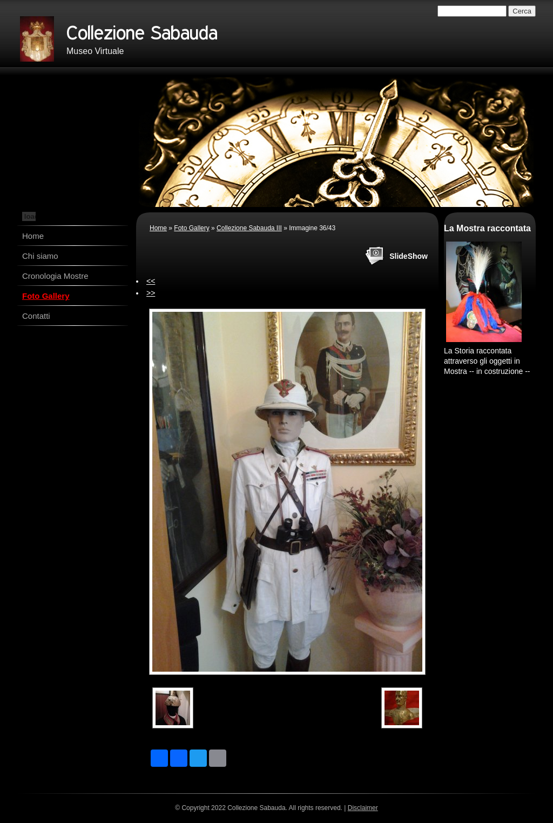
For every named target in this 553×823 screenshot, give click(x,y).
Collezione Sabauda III (249, 228)
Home (33, 235)
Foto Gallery (46, 295)
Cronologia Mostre (55, 275)
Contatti (36, 315)
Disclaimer (363, 808)
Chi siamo (40, 255)
